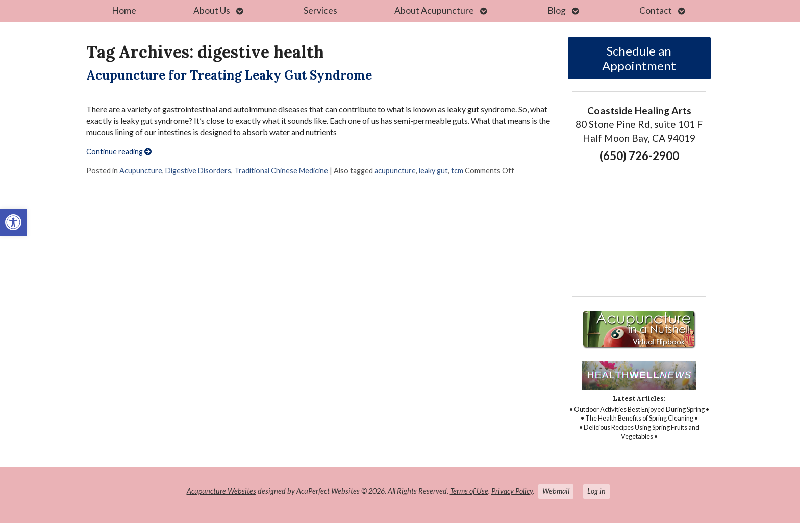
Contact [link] (655, 10)
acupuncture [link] (395, 170)
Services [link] (320, 10)
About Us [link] (211, 10)
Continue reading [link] (119, 151)
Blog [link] (556, 10)
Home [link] (124, 10)
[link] (13, 222)
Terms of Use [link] (469, 491)
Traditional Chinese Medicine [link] (281, 170)
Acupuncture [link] (140, 170)
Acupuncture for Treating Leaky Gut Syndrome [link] (229, 75)
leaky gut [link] (433, 170)
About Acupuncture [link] (434, 10)
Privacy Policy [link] (512, 491)
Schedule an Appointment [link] (639, 58)
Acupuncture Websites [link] (221, 491)
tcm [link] (457, 170)
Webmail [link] (555, 491)
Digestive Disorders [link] (198, 170)
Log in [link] (596, 491)
